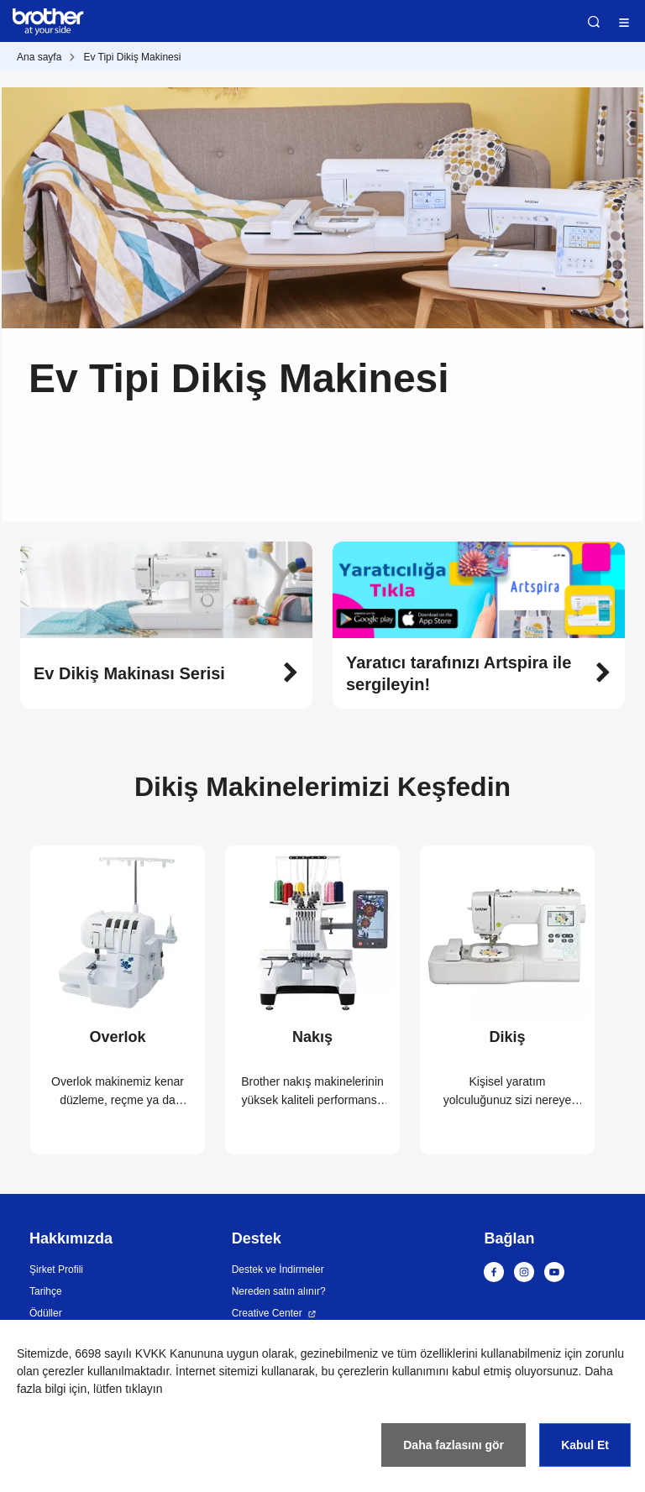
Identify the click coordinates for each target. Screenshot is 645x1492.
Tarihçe (45, 1291)
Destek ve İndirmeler (278, 1269)
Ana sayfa (39, 57)
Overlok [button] (117, 1037)
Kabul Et (585, 1445)
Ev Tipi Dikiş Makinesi (132, 57)
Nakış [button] (312, 1037)
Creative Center (267, 1313)
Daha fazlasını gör (453, 1445)
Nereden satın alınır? (279, 1291)
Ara (593, 21)
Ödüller (45, 1313)
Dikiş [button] (507, 1037)
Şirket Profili (56, 1269)
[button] (166, 673)
